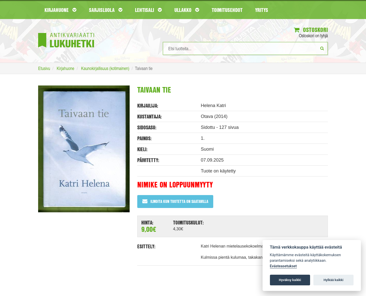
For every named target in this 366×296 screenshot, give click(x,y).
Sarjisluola (105, 10)
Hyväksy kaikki (290, 280)
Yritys (261, 10)
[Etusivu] (66, 33)
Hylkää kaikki (333, 280)
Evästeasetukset (283, 266)
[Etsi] (322, 48)
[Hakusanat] (245, 48)
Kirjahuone (60, 10)
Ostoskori (311, 30)
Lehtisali (148, 10)
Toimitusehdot (227, 10)
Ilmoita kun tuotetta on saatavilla (175, 201)
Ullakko (186, 10)
